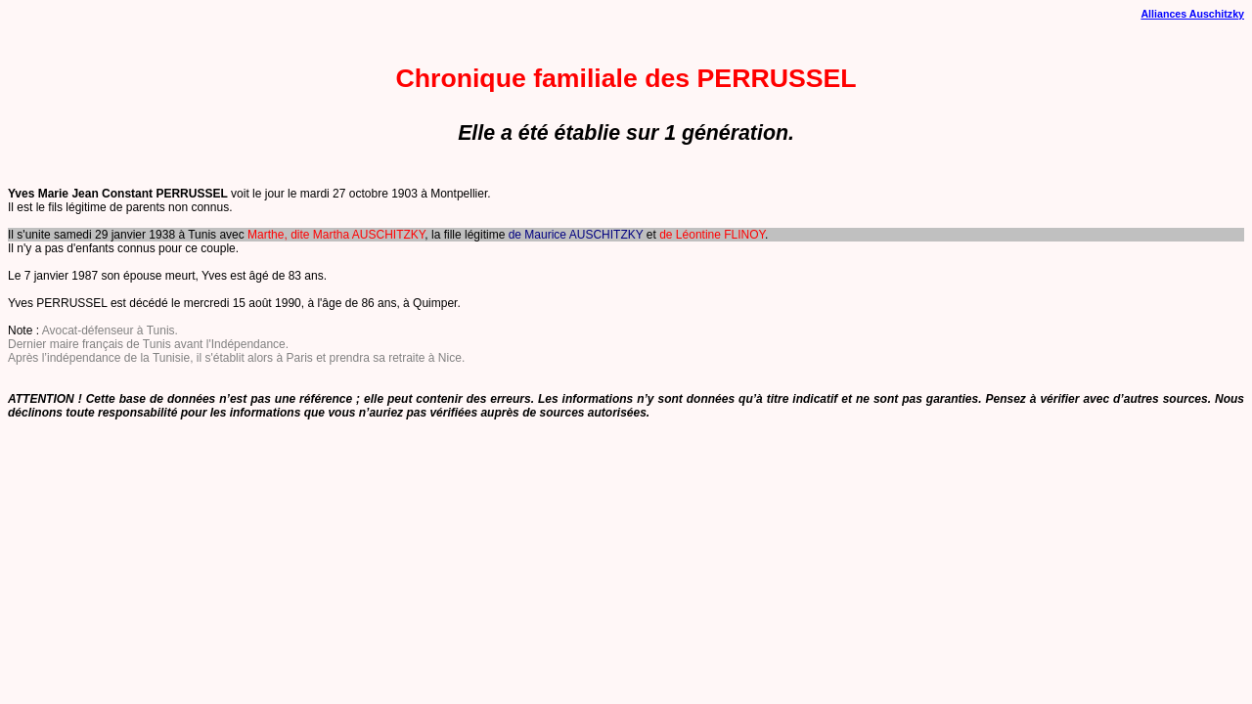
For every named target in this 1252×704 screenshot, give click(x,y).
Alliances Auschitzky (1192, 14)
